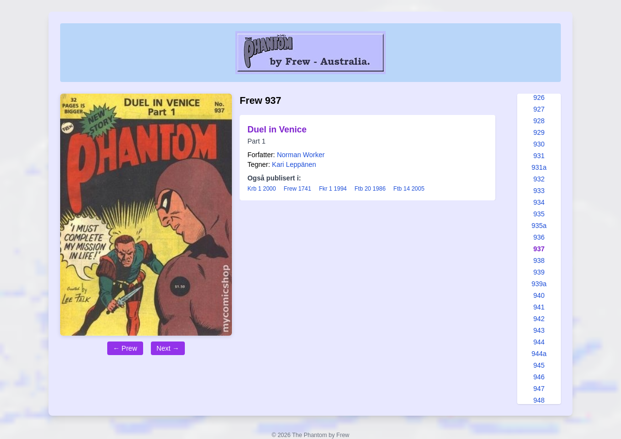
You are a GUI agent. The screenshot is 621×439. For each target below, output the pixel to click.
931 (538, 156)
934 (538, 202)
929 (538, 132)
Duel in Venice (277, 129)
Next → (168, 348)
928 (538, 121)
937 (538, 249)
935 (538, 214)
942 (538, 319)
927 (538, 109)
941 (538, 307)
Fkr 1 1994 (332, 188)
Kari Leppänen (294, 164)
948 (538, 400)
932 (538, 179)
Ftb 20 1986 (370, 188)
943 (538, 330)
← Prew (125, 348)
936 (538, 237)
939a (538, 284)
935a (538, 225)
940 (538, 295)
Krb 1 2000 (261, 188)
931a (538, 167)
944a (538, 354)
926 (538, 97)
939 (538, 272)
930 (538, 144)
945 (538, 365)
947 (538, 388)
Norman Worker (301, 155)
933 (538, 191)
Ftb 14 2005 (409, 188)
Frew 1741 (297, 188)
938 (538, 260)
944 (538, 342)
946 (538, 377)
